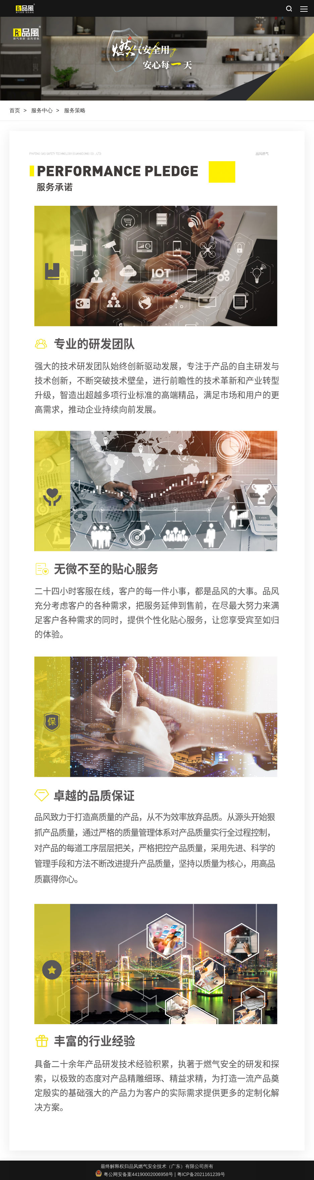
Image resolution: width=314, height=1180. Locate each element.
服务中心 (42, 110)
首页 (14, 110)
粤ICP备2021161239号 (201, 1174)
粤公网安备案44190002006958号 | (136, 1174)
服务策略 (75, 110)
